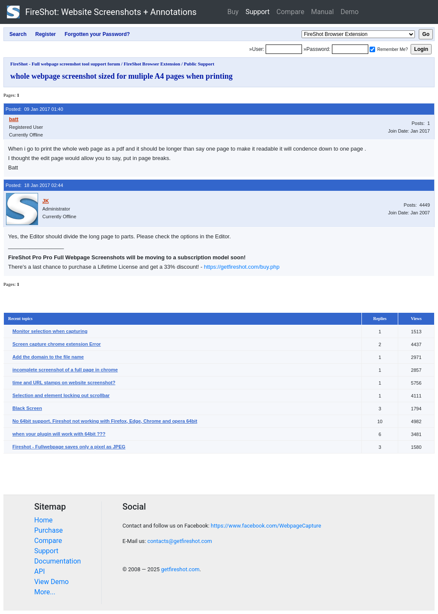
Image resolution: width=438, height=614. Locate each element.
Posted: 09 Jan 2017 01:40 (34, 109)
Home (43, 520)
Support (257, 12)
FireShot (102, 12)
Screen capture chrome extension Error (56, 344)
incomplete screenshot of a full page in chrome (65, 369)
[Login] (284, 49)
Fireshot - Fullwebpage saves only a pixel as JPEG (68, 446)
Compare (290, 12)
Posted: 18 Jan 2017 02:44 (34, 185)
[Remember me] (372, 49)
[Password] (350, 49)
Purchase (48, 530)
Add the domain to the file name (48, 356)
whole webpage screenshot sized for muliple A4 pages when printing (121, 76)
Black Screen (27, 408)
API (39, 571)
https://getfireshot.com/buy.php (242, 267)
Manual (322, 12)
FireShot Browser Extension (152, 63)
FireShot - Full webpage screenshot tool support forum (65, 63)
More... (45, 592)
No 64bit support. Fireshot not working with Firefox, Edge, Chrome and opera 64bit (104, 421)
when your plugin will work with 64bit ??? (59, 433)
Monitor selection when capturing (49, 331)
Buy (233, 12)
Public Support (199, 63)
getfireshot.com (180, 569)
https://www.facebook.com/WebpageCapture (266, 525)
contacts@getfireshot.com (179, 541)
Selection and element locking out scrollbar (61, 395)
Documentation (57, 561)
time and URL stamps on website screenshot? (63, 382)
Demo (349, 12)
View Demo (51, 582)
